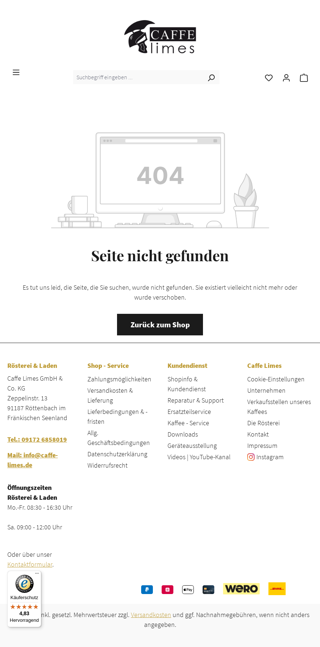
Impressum (262, 445)
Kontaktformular (29, 564)
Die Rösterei (263, 423)
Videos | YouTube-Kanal (198, 457)
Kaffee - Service (188, 423)
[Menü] (16, 71)
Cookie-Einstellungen (276, 379)
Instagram (270, 457)
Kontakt (258, 434)
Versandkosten (151, 614)
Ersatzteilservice (189, 411)
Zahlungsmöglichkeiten (119, 379)
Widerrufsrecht (107, 465)
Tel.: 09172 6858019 (37, 439)
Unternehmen (266, 390)
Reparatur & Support (195, 400)
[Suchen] (211, 77)
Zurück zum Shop (160, 325)
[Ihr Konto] (286, 77)
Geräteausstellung (192, 445)
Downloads (182, 434)
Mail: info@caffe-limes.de (32, 460)
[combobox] (138, 77)
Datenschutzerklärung (117, 454)
